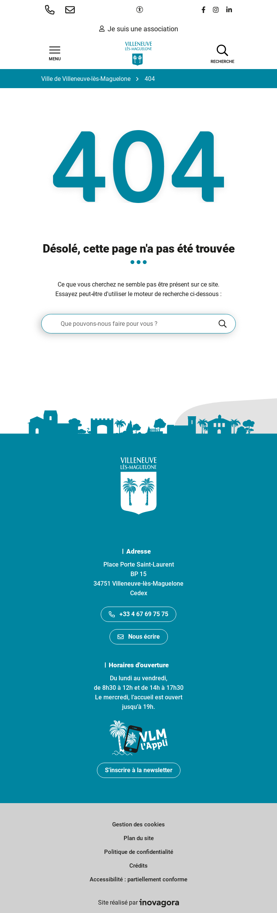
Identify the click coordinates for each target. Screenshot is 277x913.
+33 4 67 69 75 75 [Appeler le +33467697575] (138, 614)
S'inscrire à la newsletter (138, 770)
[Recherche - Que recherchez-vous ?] (129, 323)
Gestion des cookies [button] (138, 824)
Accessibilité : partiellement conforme (138, 879)
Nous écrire (139, 636)
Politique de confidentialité (138, 852)
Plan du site (139, 838)
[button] (51, 9)
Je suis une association (138, 29)
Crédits (138, 865)
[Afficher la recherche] (222, 53)
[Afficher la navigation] (54, 54)
